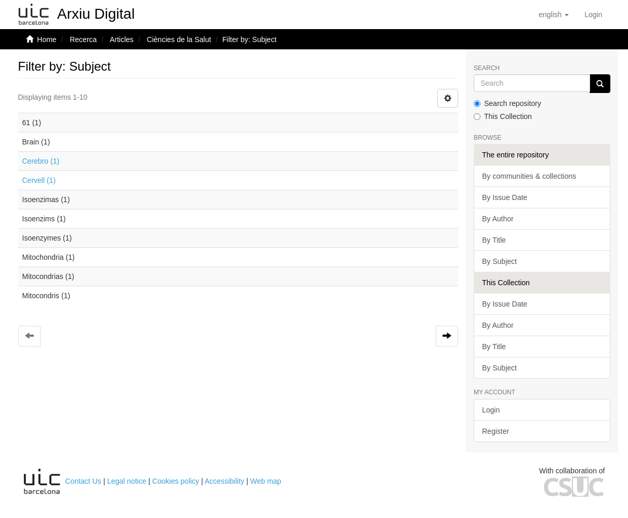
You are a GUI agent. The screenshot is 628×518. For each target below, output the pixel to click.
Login (491, 410)
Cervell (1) (39, 180)
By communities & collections (529, 176)
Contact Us (83, 481)
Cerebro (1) (41, 161)
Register (495, 431)
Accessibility (224, 481)
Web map (266, 481)
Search (487, 68)
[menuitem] (593, 14)
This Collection (503, 116)
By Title (494, 240)
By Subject (499, 261)
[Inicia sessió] (593, 14)
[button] (554, 14)
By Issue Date (504, 197)
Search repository (507, 103)
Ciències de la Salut (179, 39)
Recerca (83, 39)
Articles (121, 39)
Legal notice (126, 481)
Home (46, 39)
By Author (498, 219)
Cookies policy (175, 481)
